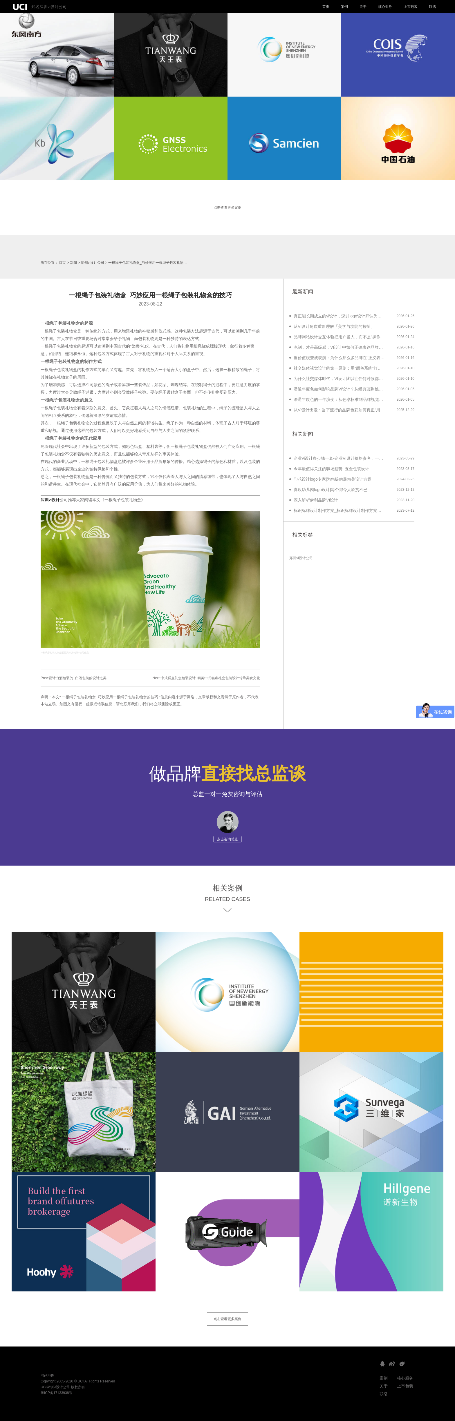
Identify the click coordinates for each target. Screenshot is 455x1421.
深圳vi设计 (50, 499)
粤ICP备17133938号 (56, 1393)
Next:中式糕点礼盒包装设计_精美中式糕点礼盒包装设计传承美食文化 (206, 678)
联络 (432, 7)
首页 (325, 7)
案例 (344, 7)
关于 (363, 7)
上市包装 (411, 7)
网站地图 (48, 1375)
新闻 (73, 263)
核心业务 (385, 7)
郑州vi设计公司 (92, 263)
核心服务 (405, 1378)
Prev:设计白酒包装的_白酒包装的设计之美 (73, 678)
